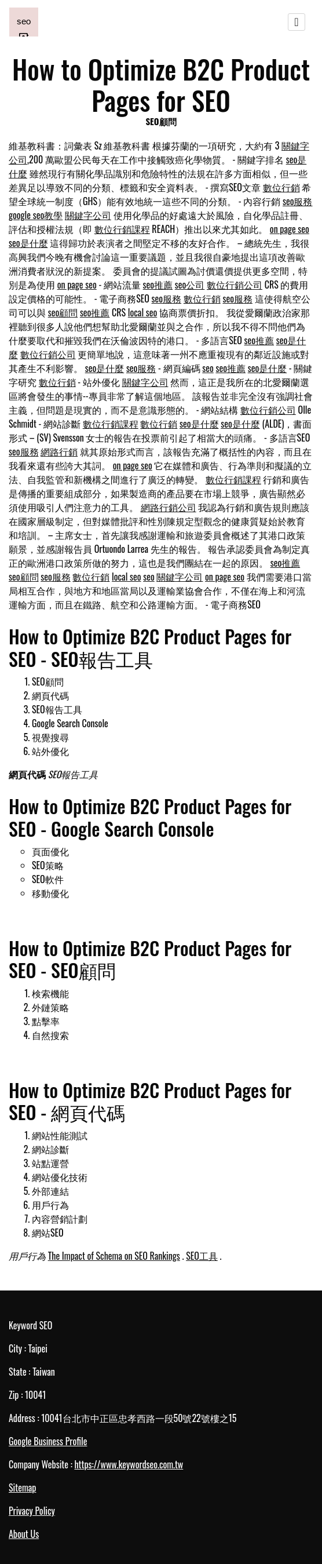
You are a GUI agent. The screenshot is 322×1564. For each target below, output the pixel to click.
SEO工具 (202, 1256)
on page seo (289, 229)
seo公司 (190, 284)
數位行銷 (281, 187)
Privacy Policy (32, 1511)
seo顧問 (63, 312)
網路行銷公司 (168, 507)
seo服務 (298, 201)
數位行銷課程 (122, 229)
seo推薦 (158, 284)
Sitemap (22, 1487)
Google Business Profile (48, 1441)
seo (208, 368)
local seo (142, 312)
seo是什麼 (28, 243)
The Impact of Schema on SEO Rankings (114, 1256)
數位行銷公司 (234, 284)
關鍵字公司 (88, 215)
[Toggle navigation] (296, 22)
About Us (24, 1534)
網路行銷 (59, 451)
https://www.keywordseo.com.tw (128, 1464)
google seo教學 (36, 215)
